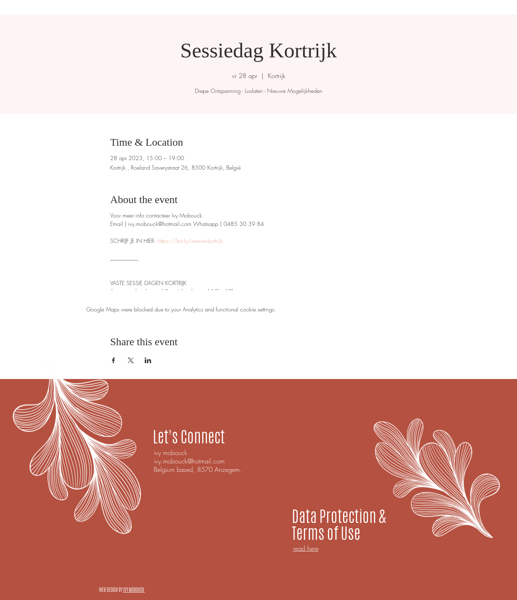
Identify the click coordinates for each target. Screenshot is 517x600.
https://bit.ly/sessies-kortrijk (190, 241)
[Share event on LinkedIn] (148, 360)
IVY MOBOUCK (134, 589)
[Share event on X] (130, 360)
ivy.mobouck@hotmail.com (189, 461)
